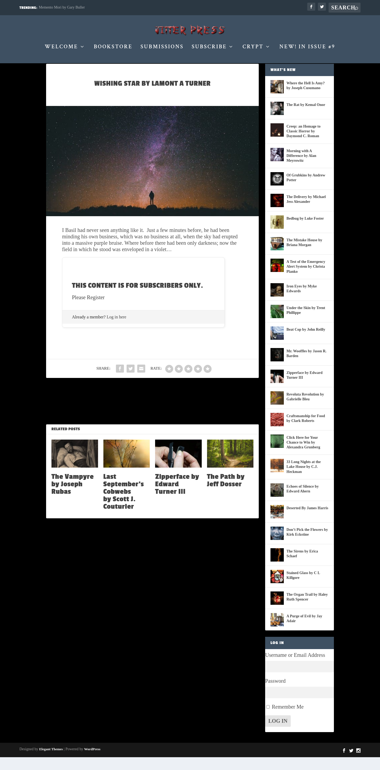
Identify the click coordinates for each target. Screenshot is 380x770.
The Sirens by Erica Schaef (302, 566)
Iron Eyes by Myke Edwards (301, 301)
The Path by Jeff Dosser (226, 493)
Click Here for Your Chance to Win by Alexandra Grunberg (303, 455)
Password (275, 694)
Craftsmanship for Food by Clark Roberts (305, 431)
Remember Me (288, 719)
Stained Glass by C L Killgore (303, 588)
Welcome (61, 50)
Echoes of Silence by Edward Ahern (302, 501)
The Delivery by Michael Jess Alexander (306, 212)
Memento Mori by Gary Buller (62, 7)
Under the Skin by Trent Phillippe (305, 323)
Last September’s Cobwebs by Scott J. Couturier (123, 504)
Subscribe (209, 50)
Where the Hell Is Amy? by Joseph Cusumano (305, 98)
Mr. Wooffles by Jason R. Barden (306, 366)
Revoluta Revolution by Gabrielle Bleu (305, 409)
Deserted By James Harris (307, 521)
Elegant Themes (51, 762)
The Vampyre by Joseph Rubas (72, 496)
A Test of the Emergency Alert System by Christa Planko (305, 279)
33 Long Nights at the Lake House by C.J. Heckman (303, 479)
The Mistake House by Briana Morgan (304, 255)
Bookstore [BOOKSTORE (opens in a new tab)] (113, 50)
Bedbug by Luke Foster (305, 231)
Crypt (253, 50)
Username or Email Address (295, 668)
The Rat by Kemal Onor (305, 118)
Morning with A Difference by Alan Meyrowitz (301, 168)
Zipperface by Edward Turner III (177, 496)
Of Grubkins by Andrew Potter (305, 190)
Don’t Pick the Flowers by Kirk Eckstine (307, 544)
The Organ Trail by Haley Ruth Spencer (307, 609)
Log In (278, 734)
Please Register (88, 310)
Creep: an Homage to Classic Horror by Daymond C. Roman (303, 144)
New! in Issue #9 (307, 50)
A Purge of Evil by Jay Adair (304, 631)
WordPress (92, 762)
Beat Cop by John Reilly (305, 342)
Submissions (162, 50)
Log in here (116, 329)
